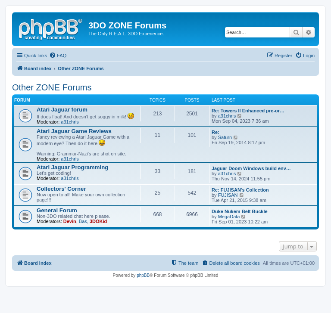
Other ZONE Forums (51, 87)
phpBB (143, 275)
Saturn (225, 137)
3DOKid (98, 221)
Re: (215, 132)
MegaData (229, 216)
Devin (69, 221)
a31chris (70, 121)
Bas (83, 221)
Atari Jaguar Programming (72, 167)
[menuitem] (57, 55)
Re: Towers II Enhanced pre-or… (248, 110)
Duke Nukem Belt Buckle (240, 211)
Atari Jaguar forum (62, 109)
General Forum (57, 210)
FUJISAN (228, 195)
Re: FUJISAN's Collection (240, 189)
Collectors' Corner (61, 189)
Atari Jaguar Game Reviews (74, 131)
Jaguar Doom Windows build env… (251, 168)
